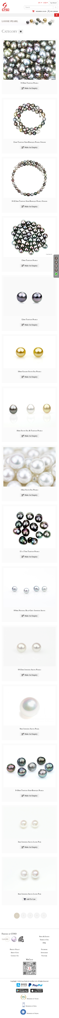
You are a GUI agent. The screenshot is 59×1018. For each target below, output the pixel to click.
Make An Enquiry (29, 88)
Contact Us (15, 956)
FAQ (44, 943)
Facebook (44, 949)
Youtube (44, 956)
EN (40, 3)
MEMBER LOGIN (41, 11)
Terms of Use (44, 940)
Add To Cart (29, 899)
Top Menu (53, 3)
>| (43, 915)
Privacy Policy (15, 949)
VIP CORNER (52, 11)
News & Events (44, 936)
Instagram (44, 952)
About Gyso (15, 952)
